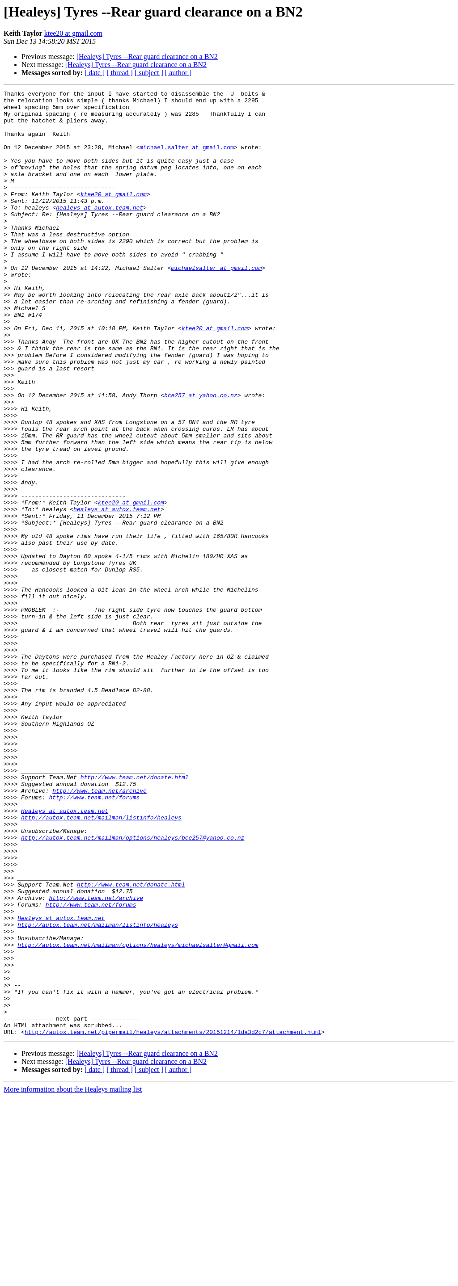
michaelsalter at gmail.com (216, 304)
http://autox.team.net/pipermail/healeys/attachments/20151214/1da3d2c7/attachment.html (173, 1221)
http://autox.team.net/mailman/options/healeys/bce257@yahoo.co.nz (132, 987)
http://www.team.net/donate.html (135, 915)
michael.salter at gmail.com (187, 159)
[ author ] (178, 72)
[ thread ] (119, 72)
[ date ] (95, 72)
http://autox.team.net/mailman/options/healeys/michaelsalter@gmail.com (137, 1116)
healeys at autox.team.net (99, 231)
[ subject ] (149, 72)
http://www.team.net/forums (94, 939)
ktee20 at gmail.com (73, 33)
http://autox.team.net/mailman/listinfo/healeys (101, 963)
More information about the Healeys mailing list (73, 1278)
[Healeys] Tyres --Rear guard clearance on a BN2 (147, 56)
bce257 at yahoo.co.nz (200, 457)
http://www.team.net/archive (99, 931)
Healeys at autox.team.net (64, 955)
